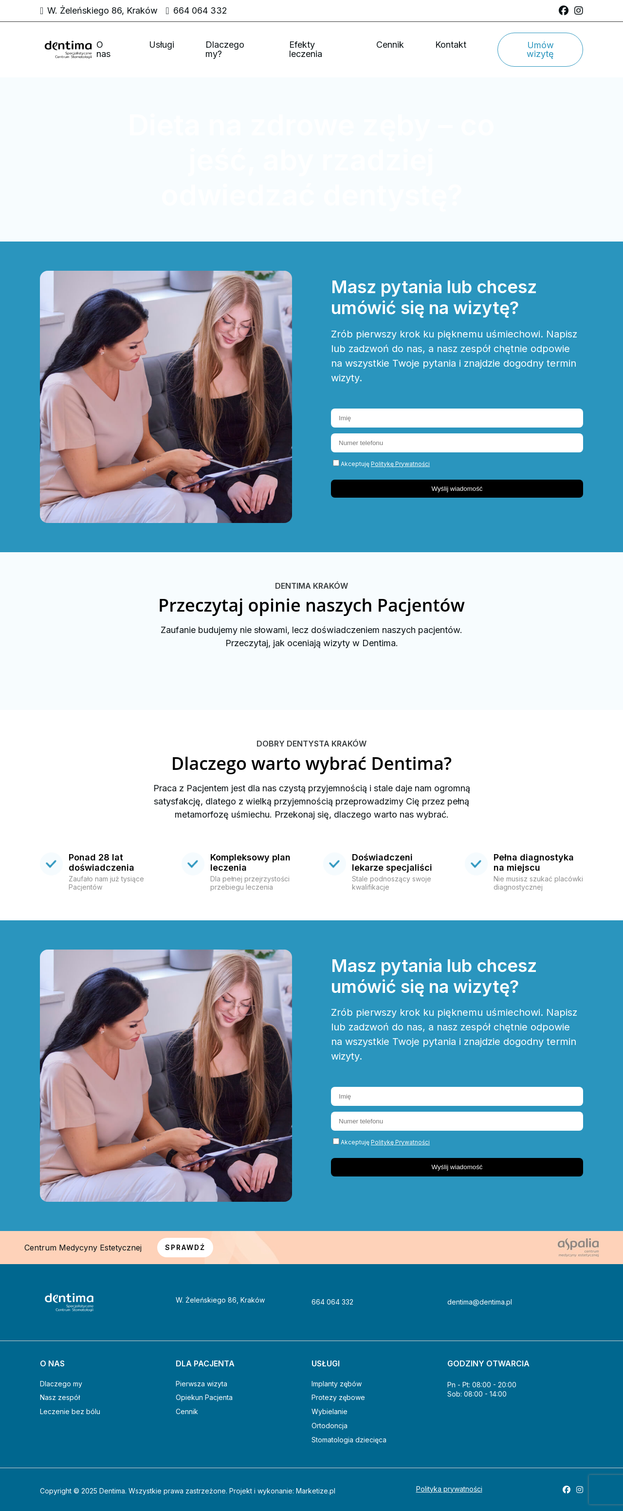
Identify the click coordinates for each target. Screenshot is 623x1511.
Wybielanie (330, 1411)
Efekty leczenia (305, 49)
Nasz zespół (60, 1397)
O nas (103, 49)
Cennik (390, 44)
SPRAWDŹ (185, 1247)
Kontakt (450, 44)
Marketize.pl (315, 1491)
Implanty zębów (337, 1384)
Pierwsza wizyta (201, 1384)
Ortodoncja (330, 1425)
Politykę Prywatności (400, 463)
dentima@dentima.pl (479, 1302)
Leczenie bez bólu (70, 1411)
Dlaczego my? (224, 49)
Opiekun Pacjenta (204, 1397)
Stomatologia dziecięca (349, 1440)
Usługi (161, 44)
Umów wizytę (540, 49)
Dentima (112, 1491)
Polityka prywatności (449, 1489)
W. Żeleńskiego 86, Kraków (102, 10)
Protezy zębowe (338, 1397)
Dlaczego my (61, 1384)
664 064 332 (200, 10)
